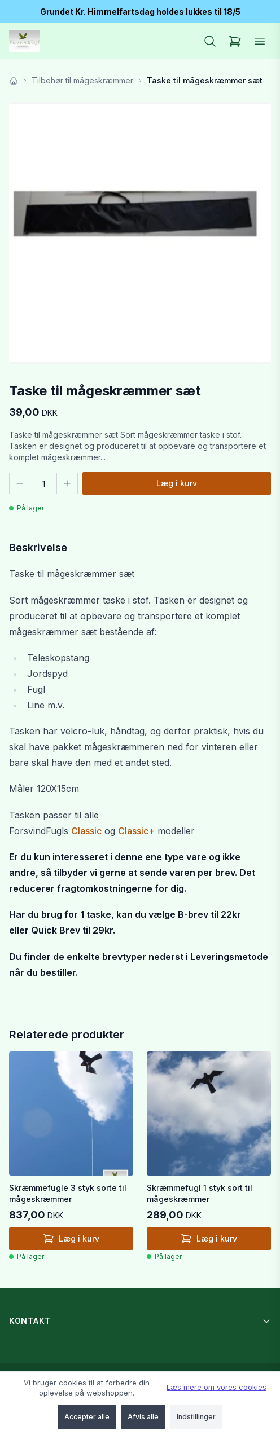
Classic (86, 831)
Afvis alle (143, 1416)
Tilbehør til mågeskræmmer (82, 80)
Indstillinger (196, 1416)
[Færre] (20, 483)
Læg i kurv (176, 483)
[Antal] (43, 483)
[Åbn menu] (259, 41)
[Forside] (13, 80)
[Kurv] (235, 41)
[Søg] (210, 41)
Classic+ (136, 831)
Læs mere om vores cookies (216, 1387)
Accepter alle (87, 1416)
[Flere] (67, 483)
